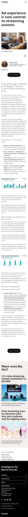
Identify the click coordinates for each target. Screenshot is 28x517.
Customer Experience (7, 459)
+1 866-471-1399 (6, 495)
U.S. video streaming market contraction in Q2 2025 (13, 379)
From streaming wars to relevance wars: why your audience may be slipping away (13, 415)
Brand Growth (5, 454)
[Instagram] (2, 500)
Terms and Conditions (6, 506)
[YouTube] (8, 500)
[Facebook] (5, 500)
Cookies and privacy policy (7, 508)
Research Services (6, 457)
